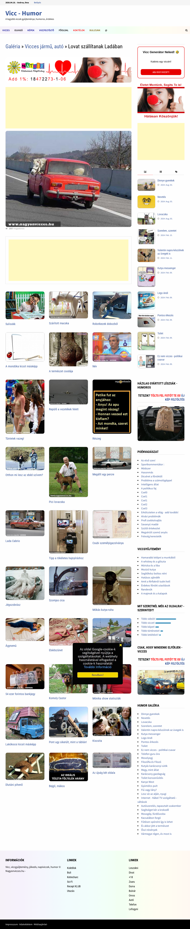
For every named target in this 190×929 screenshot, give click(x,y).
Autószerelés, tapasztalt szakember (161, 805)
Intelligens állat (150, 484)
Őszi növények (149, 829)
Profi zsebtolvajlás (151, 520)
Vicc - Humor (23, 13)
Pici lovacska (57, 502)
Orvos (132, 895)
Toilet (160, 333)
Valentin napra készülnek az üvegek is (162, 730)
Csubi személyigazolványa (108, 543)
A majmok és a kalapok (154, 593)
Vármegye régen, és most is (156, 833)
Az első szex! (148, 460)
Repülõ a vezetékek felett (64, 409)
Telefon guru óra (150, 754)
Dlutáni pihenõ (14, 784)
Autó (131, 899)
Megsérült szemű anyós (154, 532)
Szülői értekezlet (150, 528)
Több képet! (150, 626)
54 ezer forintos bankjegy (20, 694)
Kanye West (147, 782)
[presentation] (145, 172)
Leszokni (133, 868)
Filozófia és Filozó (151, 762)
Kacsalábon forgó (151, 817)
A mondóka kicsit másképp (21, 366)
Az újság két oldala (103, 772)
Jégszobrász (12, 605)
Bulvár (132, 890)
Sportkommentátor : (152, 464)
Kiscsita (97, 741)
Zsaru (132, 881)
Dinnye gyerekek (165, 180)
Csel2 (144, 504)
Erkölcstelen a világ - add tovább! (159, 512)
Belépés (37, 2)
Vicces (6, 30)
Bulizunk (95, 30)
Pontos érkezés (165, 315)
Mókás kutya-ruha (103, 610)
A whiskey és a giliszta (153, 561)
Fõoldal (63, 30)
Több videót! (158, 618)
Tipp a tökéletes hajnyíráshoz (66, 558)
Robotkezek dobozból (105, 324)
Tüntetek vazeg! (14, 438)
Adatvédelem (25, 924)
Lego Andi (162, 293)
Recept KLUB (74, 886)
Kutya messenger (166, 268)
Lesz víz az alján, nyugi (153, 794)
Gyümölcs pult (149, 786)
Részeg (96, 438)
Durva (132, 886)
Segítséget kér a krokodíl (155, 809)
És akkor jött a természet (155, 825)
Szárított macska (59, 323)
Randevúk (146, 589)
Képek (30, 30)
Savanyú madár (150, 524)
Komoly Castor (57, 698)
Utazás (70, 890)
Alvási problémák (151, 516)
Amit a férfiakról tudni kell (155, 581)
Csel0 (144, 492)
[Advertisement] (68, 107)
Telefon (133, 904)
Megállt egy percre (103, 474)
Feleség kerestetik (151, 536)
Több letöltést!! (151, 634)
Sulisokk (10, 324)
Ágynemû (10, 646)
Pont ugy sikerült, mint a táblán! (68, 742)
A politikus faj (148, 488)
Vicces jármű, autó (44, 46)
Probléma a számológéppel (156, 480)
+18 (131, 877)
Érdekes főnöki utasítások (155, 585)
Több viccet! (156, 622)
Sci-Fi (70, 881)
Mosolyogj (147, 758)
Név (94, 366)
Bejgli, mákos (57, 786)
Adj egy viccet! (161, 72)
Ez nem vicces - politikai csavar (158, 750)
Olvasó (18, 30)
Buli (69, 872)
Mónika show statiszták (106, 698)
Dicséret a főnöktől (151, 476)
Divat (131, 872)
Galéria (12, 46)
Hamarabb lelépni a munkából (158, 557)
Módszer (146, 468)
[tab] (145, 172)
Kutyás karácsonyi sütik (154, 766)
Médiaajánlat (40, 924)
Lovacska (162, 214)
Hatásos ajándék (150, 577)
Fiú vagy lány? (149, 790)
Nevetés (161, 196)
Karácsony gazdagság (153, 774)
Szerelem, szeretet (166, 230)
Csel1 (144, 496)
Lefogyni (133, 909)
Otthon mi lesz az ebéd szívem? (24, 475)
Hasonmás (147, 472)
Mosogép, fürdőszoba (153, 813)
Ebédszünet (56, 650)
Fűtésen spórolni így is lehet (157, 821)
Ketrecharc (72, 877)
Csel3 (144, 508)
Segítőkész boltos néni (154, 573)
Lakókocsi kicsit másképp (20, 744)
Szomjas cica (57, 600)
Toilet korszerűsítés (152, 778)
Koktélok (79, 30)
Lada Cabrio (12, 541)
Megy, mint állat (150, 770)
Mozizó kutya (148, 569)
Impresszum (11, 924)
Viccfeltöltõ (46, 30)
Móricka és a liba (150, 565)
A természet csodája (61, 371)
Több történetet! (152, 630)
